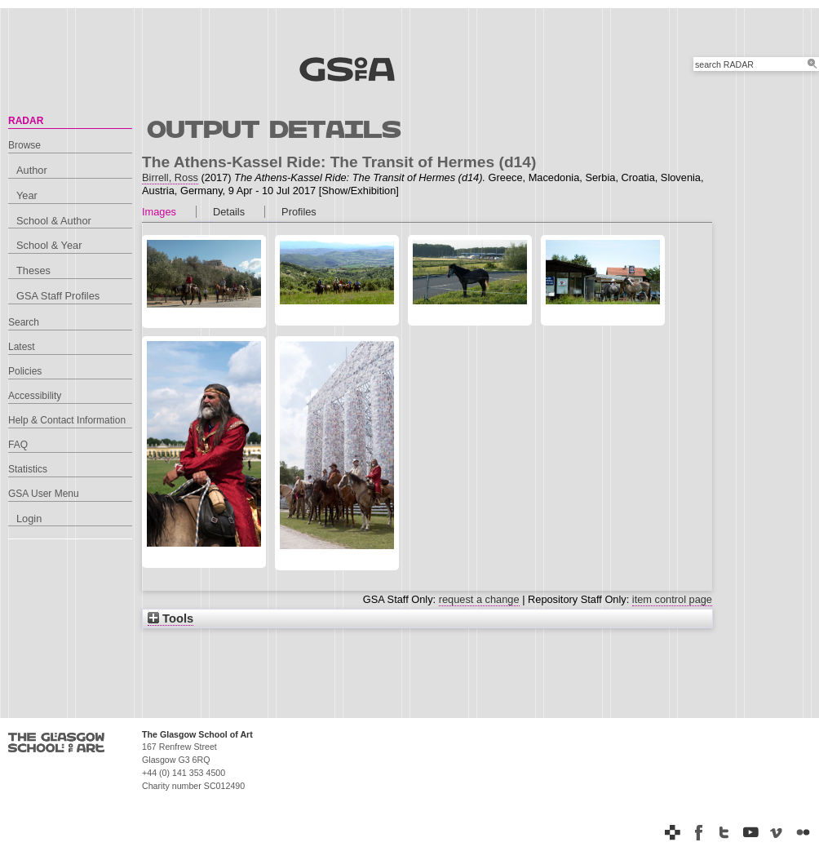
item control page (672, 599)
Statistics (27, 469)
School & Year (49, 245)
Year (27, 195)
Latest (21, 346)
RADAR (25, 120)
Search (23, 322)
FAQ (18, 444)
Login (29, 518)
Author (31, 170)
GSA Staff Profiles (58, 296)
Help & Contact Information (67, 420)
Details (229, 212)
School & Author (53, 221)
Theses (33, 270)
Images (159, 212)
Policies (25, 371)
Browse (24, 145)
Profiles (299, 212)
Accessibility (34, 395)
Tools (170, 618)
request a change (479, 599)
